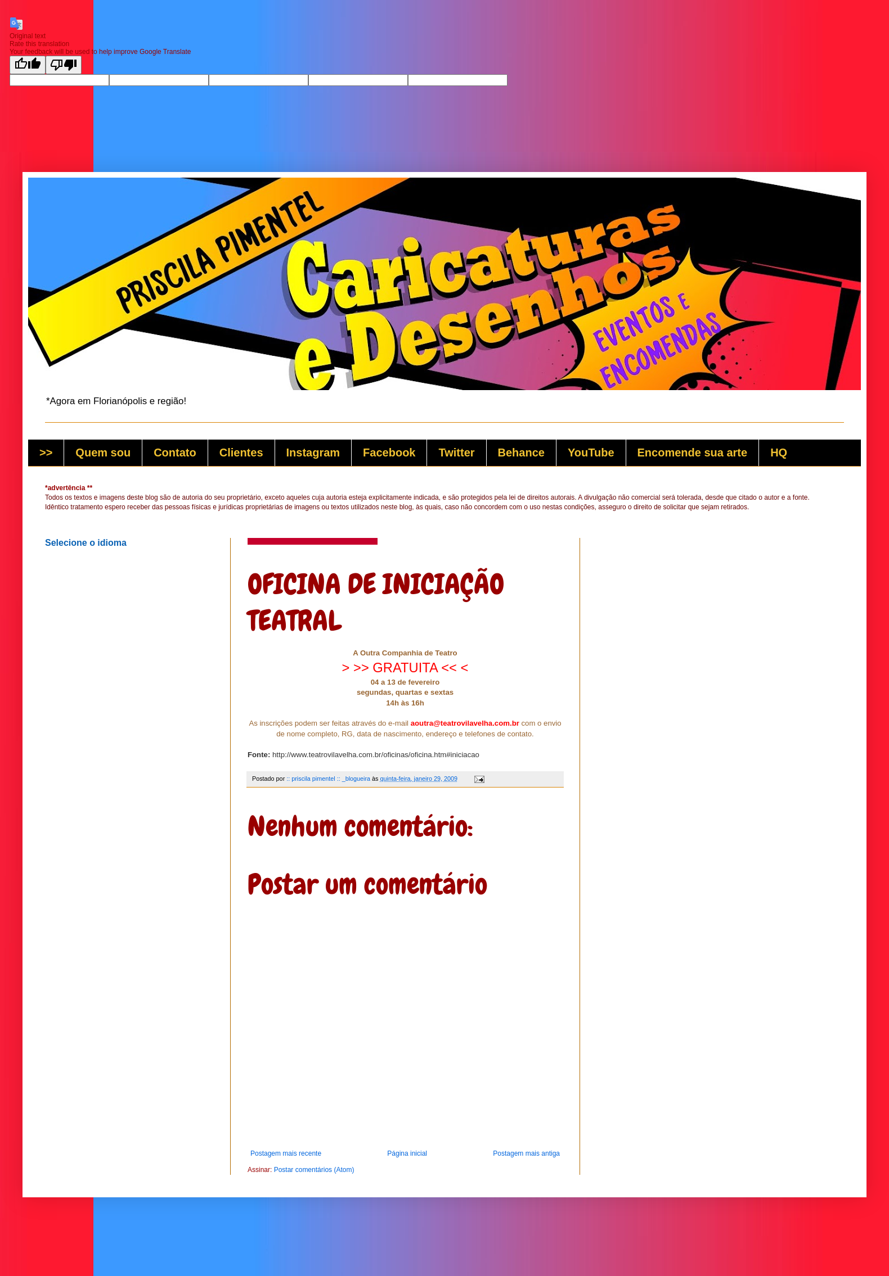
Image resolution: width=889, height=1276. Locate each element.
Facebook (389, 452)
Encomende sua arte (692, 452)
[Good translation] (28, 65)
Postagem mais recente (285, 1153)
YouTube (591, 452)
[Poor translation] (64, 65)
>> (45, 452)
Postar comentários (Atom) (314, 1170)
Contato (175, 452)
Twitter (456, 452)
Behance (521, 452)
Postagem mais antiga (526, 1153)
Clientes (241, 452)
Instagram (313, 452)
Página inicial (407, 1153)
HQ (778, 452)
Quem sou (103, 452)
